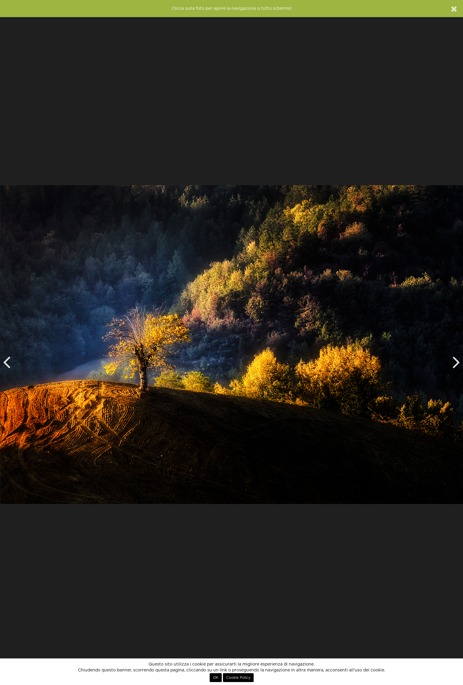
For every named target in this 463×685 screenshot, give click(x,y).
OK (216, 677)
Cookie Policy (238, 677)
